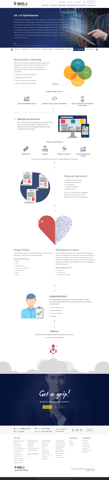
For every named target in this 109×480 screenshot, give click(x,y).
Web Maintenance (26, 49)
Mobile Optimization (59, 49)
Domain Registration (60, 453)
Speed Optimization (90, 49)
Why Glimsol (70, 2)
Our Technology (85, 447)
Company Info (38, 478)
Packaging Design (45, 453)
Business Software (82, 5)
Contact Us (89, 430)
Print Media (44, 449)
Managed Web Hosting (60, 443)
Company (86, 438)
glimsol (22, 432)
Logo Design (44, 443)
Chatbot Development (18, 461)
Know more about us (60, 407)
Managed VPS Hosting (60, 445)
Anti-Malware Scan (60, 457)
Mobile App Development (19, 459)
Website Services (19, 441)
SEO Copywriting (31, 443)
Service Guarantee (86, 445)
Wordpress (72, 445)
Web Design (17, 49)
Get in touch (91, 2)
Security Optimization (18, 463)
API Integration (69, 49)
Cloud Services (91, 5)
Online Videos (45, 457)
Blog (84, 2)
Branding (44, 447)
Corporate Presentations (47, 455)
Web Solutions (78, 2)
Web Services (45, 5)
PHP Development (35, 49)
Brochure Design (45, 451)
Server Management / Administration (60, 447)
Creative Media (62, 5)
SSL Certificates (59, 455)
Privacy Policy (61, 478)
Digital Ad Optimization (33, 450)
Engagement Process (86, 451)
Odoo (29, 456)
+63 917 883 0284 (46, 432)
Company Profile (62, 2)
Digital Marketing (71, 5)
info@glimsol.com (25, 429)
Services (19, 45)
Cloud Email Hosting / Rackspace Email (60, 451)
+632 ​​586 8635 (45, 429)
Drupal (71, 441)
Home (15, 45)
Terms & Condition (54, 478)
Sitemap (67, 478)
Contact (71, 478)
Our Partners (85, 453)
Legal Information (45, 478)
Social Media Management (33, 448)
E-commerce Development (47, 49)
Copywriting (44, 459)
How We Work (85, 443)
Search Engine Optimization (31, 445)
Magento (71, 443)
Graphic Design (45, 445)
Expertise (73, 438)
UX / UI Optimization (32, 45)
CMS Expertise (53, 5)
